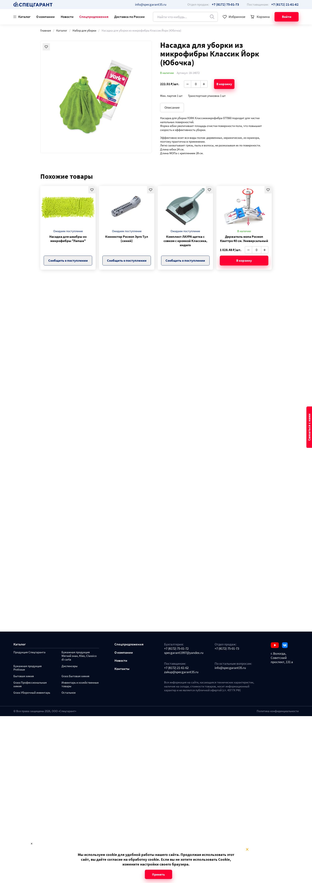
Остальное (69, 692)
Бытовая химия (23, 676)
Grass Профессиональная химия (30, 684)
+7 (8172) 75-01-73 (227, 648)
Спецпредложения (93, 16)
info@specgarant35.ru (150, 4)
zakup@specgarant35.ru (181, 672)
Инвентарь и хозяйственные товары (80, 684)
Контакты (121, 669)
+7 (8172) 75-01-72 (176, 648)
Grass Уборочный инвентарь (31, 692)
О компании (45, 16)
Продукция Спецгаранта (29, 652)
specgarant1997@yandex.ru (183, 653)
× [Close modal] (247, 849)
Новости (67, 16)
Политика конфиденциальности (278, 711)
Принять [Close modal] (158, 874)
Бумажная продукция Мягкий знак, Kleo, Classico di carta (79, 656)
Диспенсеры (70, 666)
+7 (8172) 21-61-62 (176, 668)
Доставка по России (129, 16)
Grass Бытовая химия (75, 676)
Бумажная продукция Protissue (27, 668)
